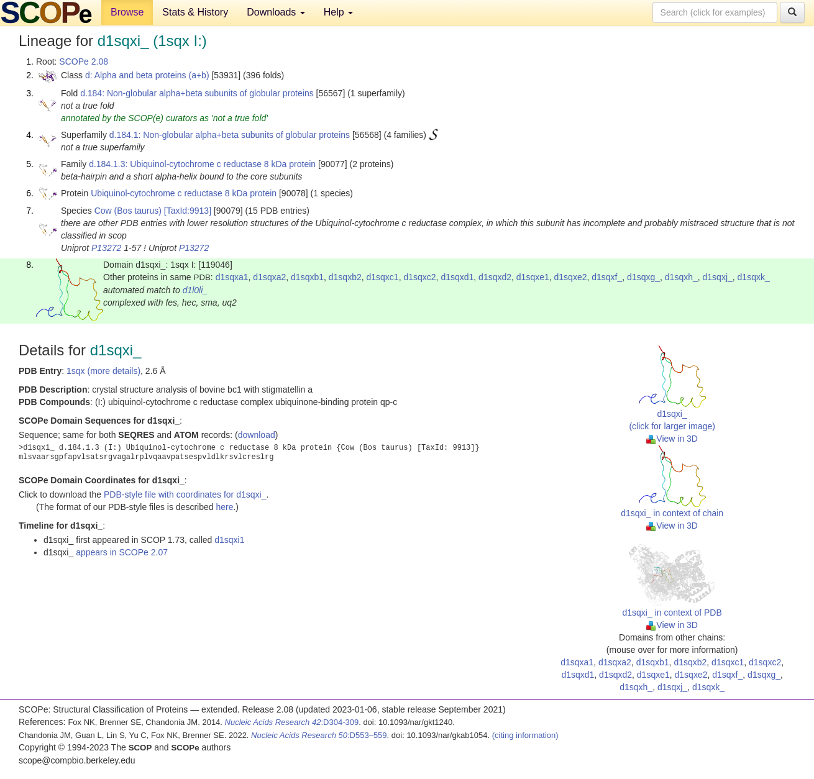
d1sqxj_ (718, 277)
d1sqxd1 (457, 277)
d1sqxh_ (681, 277)
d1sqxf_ (607, 277)
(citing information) (525, 735)
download (256, 435)
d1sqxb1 (307, 277)
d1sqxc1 (383, 277)
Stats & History (195, 12)
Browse (127, 12)
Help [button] (338, 12)
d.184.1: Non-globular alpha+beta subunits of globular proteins (229, 135)
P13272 (106, 248)
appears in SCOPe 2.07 (122, 552)
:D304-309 (292, 722)
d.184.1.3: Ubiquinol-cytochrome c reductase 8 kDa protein (202, 164)
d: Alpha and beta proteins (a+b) (147, 75)
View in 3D (672, 439)
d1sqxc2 (419, 277)
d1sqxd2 (494, 277)
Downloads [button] (276, 12)
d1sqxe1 (532, 277)
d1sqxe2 (570, 277)
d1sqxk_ (754, 277)
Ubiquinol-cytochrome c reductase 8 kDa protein (184, 193)
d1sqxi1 (229, 540)
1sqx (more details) (103, 371)
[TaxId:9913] (187, 211)
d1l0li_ (195, 290)
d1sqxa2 (269, 277)
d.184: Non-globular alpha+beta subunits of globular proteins (197, 93)
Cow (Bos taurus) (128, 211)
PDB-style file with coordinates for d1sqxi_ (185, 494)
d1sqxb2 (345, 277)
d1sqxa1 (232, 277)
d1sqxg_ (643, 277)
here (224, 507)
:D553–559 (319, 735)
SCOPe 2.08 (83, 61)
